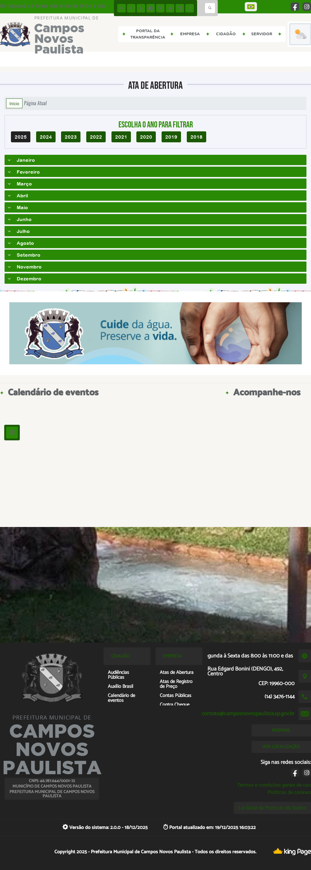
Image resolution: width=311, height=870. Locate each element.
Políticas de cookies (289, 792)
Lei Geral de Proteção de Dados (272, 808)
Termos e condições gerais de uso (274, 785)
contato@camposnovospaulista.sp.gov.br (248, 713)
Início (14, 103)
